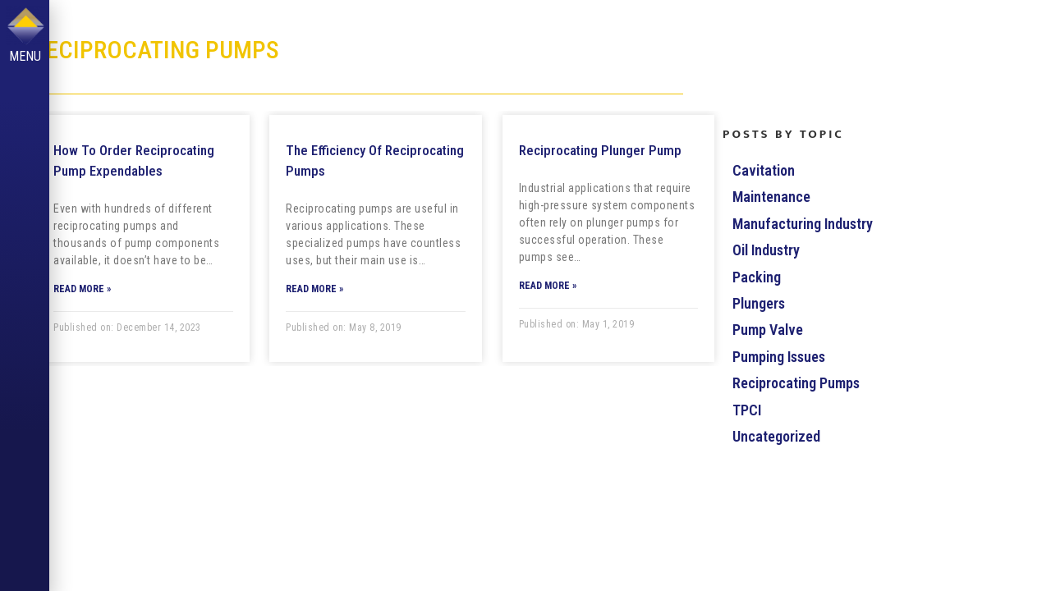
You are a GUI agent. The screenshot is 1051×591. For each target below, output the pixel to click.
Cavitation (763, 170)
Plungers (758, 303)
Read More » (82, 289)
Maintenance (771, 196)
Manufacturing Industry (802, 223)
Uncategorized (776, 436)
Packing (756, 277)
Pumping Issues (778, 356)
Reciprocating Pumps (796, 383)
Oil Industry (766, 250)
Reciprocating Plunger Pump (600, 150)
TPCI (746, 410)
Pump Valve (767, 329)
